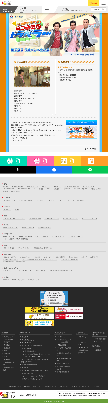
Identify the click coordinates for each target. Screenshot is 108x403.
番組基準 (25, 337)
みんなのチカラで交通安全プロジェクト (60, 271)
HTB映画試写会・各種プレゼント (43, 248)
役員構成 (7, 348)
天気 (67, 200)
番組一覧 (6, 186)
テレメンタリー (40, 200)
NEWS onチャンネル (25, 200)
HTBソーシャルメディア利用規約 (33, 376)
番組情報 (95, 3)
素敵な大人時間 (96, 189)
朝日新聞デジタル (15, 386)
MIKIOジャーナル (33, 280)
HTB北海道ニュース (9, 200)
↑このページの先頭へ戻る (91, 149)
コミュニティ (7, 271)
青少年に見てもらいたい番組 (32, 345)
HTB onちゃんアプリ (9, 257)
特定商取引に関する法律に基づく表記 (35, 370)
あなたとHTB (26, 343)
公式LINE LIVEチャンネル (70, 218)
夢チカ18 (67, 189)
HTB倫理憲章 (61, 345)
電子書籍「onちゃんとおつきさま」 (14, 262)
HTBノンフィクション (55, 200)
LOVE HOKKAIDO (8, 189)
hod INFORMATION (35, 218)
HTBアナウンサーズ (9, 236)
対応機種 (98, 350)
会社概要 (7, 342)
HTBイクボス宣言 (63, 364)
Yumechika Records (44, 227)
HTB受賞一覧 (83, 347)
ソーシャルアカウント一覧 (23, 271)
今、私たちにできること (75, 236)
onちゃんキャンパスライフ (89, 257)
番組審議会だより (28, 340)
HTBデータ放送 (40, 271)
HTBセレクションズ (18, 280)
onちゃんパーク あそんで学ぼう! (54, 257)
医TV (48, 189)
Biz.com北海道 (38, 189)
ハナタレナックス (88, 186)
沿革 (5, 356)
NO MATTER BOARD (24, 189)
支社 (5, 351)
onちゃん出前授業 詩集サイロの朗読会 (15, 239)
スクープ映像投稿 (78, 200)
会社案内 (7, 345)
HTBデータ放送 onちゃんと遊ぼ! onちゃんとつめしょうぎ (39, 259)
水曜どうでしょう (32, 186)
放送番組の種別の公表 (29, 365)
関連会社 (7, 354)
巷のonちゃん (73, 257)
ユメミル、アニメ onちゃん (69, 259)
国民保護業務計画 (63, 372)
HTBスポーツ (7, 209)
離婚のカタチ (37, 386)
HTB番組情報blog (17, 186)
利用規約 (25, 367)
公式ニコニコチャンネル (89, 218)
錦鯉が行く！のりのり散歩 (11, 191)
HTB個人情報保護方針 (29, 351)
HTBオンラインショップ (10, 227)
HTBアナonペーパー (25, 236)
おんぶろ (37, 257)
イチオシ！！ (46, 186)
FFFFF (17, 209)
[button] (104, 3)
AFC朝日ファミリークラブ (80, 386)
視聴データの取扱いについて (32, 379)
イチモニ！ (57, 186)
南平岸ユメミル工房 (28, 227)
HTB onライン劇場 (23, 248)
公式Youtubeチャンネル (51, 218)
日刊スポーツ (64, 386)
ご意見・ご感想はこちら (28, 395)
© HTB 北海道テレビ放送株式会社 (54, 401)
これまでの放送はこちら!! (81, 122)
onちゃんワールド (25, 257)
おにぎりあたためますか (71, 186)
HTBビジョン (61, 337)
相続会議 (27, 386)
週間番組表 (96, 9)
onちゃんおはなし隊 (58, 236)
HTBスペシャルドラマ (80, 189)
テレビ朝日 (95, 386)
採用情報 (7, 359)
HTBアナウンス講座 (42, 236)
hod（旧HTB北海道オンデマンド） (14, 218)
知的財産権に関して (29, 373)
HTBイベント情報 (8, 248)
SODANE (6, 280)
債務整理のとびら (51, 386)
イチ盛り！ (57, 189)
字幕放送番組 (26, 348)
